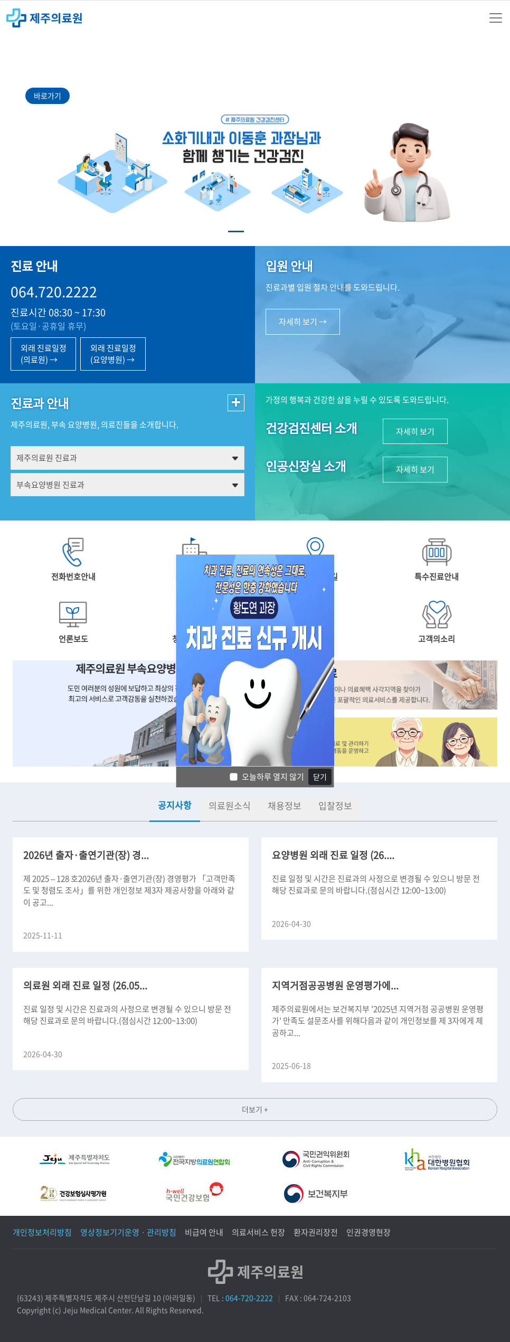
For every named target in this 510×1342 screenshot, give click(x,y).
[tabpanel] (255, 971)
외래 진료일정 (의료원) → (44, 354)
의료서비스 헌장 (258, 1232)
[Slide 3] (274, 231)
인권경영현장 (368, 1232)
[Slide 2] (255, 231)
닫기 (320, 776)
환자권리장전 (316, 1232)
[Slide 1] (236, 231)
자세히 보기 (415, 431)
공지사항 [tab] (175, 804)
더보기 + (255, 1109)
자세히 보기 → (303, 321)
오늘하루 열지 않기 (273, 776)
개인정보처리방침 (42, 1232)
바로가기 (47, 95)
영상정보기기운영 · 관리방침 (128, 1232)
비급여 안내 (204, 1232)
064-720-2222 (249, 1297)
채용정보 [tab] (284, 805)
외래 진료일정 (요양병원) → (113, 354)
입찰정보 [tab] (335, 805)
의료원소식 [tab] (230, 805)
